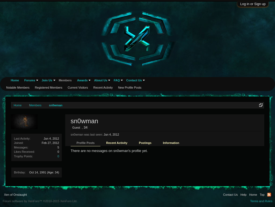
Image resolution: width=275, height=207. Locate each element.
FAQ (117, 80)
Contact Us (134, 80)
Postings (145, 142)
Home (15, 80)
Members (65, 80)
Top (262, 194)
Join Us (47, 80)
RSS (269, 195)
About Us (100, 80)
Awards (82, 80)
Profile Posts (86, 142)
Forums (29, 80)
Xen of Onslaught (15, 194)
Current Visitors (78, 87)
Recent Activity (116, 142)
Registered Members (48, 87)
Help (243, 194)
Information (171, 142)
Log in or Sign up (253, 4)
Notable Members (18, 87)
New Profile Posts (130, 87)
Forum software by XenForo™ (40, 201)
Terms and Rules (261, 201)
